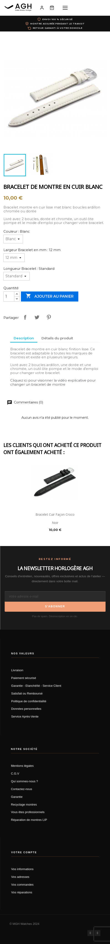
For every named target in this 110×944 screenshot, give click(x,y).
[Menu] (65, 7)
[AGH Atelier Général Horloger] (19, 8)
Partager (25, 317)
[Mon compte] (42, 7)
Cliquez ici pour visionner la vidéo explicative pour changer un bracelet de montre (53, 382)
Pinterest (48, 317)
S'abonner (55, 606)
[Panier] (52, 7)
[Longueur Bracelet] (16, 276)
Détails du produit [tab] (57, 338)
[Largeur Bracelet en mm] (14, 257)
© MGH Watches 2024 (24, 924)
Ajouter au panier (50, 296)
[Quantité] (8, 296)
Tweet (36, 317)
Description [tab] (24, 338)
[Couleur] (13, 239)
